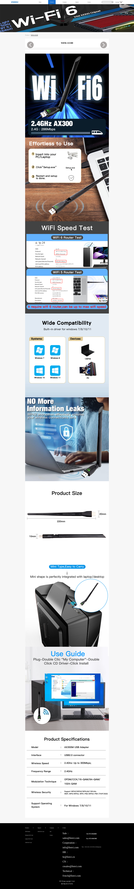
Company (64, 2)
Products (52, 2)
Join (50, 831)
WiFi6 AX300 (34, 35)
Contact (89, 2)
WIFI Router (27, 831)
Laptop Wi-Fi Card (29, 838)
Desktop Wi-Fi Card (29, 835)
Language (117, 2)
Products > (28, 35)
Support (77, 2)
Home (40, 2)
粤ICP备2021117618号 (67, 884)
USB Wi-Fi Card (28, 842)
